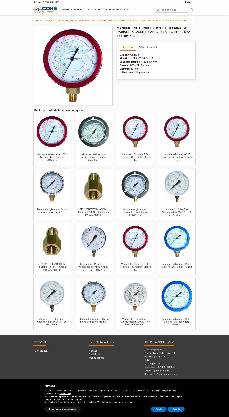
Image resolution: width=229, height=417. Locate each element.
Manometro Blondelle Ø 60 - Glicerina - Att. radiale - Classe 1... (177, 157)
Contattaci (94, 354)
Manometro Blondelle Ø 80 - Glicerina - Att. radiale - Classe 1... (135, 157)
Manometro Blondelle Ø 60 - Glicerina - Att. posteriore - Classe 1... (52, 157)
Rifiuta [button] (159, 409)
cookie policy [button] (65, 393)
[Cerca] (171, 10)
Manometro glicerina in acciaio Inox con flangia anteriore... (93, 157)
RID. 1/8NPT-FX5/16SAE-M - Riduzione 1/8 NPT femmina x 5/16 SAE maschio (52, 267)
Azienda (93, 350)
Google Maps (152, 363)
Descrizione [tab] (127, 47)
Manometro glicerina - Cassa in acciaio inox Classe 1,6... (52, 210)
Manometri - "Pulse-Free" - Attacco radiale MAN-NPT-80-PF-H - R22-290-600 (135, 322)
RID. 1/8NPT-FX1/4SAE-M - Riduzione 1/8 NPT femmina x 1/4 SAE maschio (93, 212)
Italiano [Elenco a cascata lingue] (189, 2)
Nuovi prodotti (40, 350)
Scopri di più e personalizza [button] (62, 409)
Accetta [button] (176, 409)
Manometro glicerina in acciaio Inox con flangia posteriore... (135, 212)
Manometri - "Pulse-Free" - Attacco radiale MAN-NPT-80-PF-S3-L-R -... (52, 322)
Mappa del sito (96, 357)
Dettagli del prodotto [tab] (148, 47)
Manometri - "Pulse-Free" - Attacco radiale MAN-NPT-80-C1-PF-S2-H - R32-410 (94, 267)
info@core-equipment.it (165, 374)
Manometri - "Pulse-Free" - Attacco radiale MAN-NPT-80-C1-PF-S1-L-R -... (177, 212)
